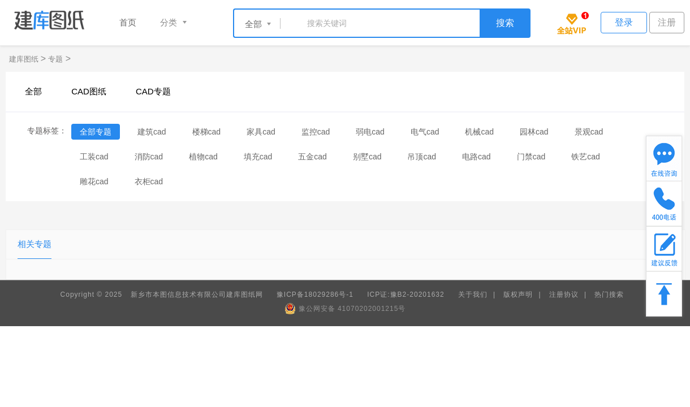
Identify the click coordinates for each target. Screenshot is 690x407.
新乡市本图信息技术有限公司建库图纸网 (197, 294)
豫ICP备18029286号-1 (315, 294)
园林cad (534, 131)
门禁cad (531, 156)
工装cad (94, 156)
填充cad (258, 156)
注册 (667, 22)
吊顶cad (421, 156)
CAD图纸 (88, 91)
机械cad (479, 131)
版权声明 (518, 294)
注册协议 (564, 294)
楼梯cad (206, 131)
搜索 (505, 23)
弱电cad (370, 131)
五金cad (312, 156)
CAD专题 (153, 91)
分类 (168, 22)
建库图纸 (25, 59)
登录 (624, 22)
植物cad (203, 156)
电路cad (476, 156)
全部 (33, 91)
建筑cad (151, 131)
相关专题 (34, 244)
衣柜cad (149, 181)
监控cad (315, 131)
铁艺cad (585, 156)
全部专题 (95, 131)
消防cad (149, 156)
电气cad (425, 131)
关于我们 (473, 294)
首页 (127, 22)
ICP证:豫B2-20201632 (405, 294)
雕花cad (94, 181)
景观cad (589, 131)
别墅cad (367, 156)
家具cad (261, 131)
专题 (55, 59)
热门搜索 (609, 294)
